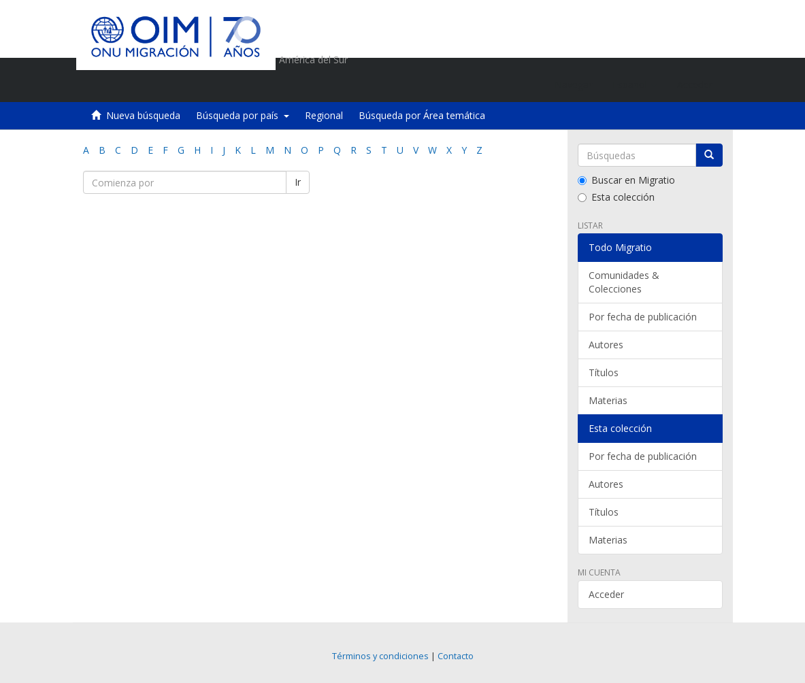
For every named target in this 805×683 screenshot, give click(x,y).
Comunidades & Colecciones (624, 282)
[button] (634, 85)
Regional (324, 115)
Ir (298, 182)
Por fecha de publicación (643, 316)
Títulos (604, 372)
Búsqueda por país (242, 115)
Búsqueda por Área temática (422, 115)
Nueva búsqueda (143, 115)
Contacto (456, 656)
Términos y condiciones (380, 656)
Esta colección (616, 196)
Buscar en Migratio (626, 179)
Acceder (606, 594)
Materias (608, 400)
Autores (606, 344)
